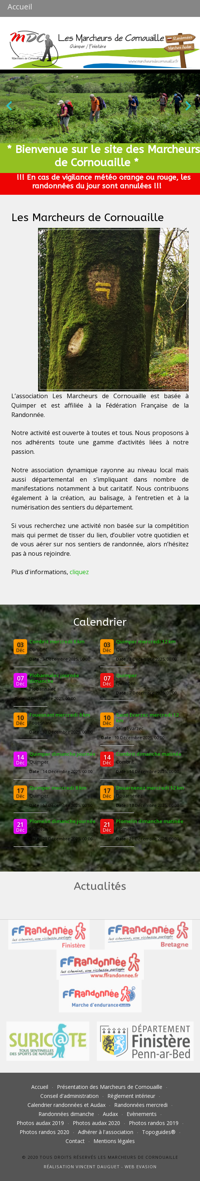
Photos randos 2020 (44, 1132)
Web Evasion (141, 1166)
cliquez (79, 572)
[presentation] (9, 107)
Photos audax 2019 (40, 1122)
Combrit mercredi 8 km (56, 641)
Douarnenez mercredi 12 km (150, 787)
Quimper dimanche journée (62, 753)
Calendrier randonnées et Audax (66, 1104)
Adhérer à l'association (105, 1132)
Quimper (126, 675)
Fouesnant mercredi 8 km (59, 714)
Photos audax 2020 (96, 1122)
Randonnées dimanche (66, 1113)
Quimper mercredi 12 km (146, 641)
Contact (75, 1141)
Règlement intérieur (131, 1095)
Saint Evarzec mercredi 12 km (147, 717)
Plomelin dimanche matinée (149, 821)
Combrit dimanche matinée (149, 753)
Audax (110, 1113)
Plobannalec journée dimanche (54, 678)
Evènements (142, 1113)
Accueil (39, 1086)
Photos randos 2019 (154, 1122)
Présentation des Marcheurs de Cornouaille (109, 1086)
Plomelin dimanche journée (62, 821)
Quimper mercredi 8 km (57, 787)
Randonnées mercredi (141, 1104)
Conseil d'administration (69, 1095)
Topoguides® (159, 1132)
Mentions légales (114, 1141)
